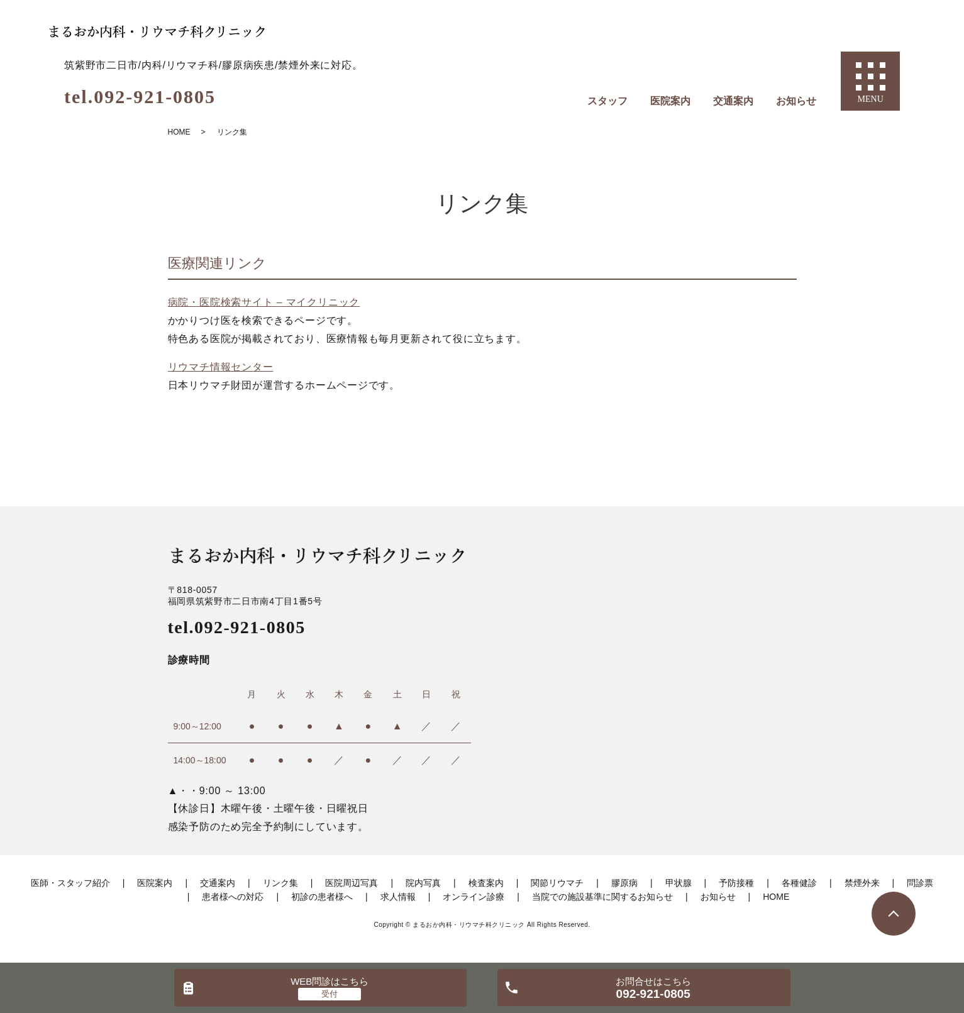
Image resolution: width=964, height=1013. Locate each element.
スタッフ (607, 101)
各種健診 (799, 883)
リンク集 (280, 883)
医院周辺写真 (351, 883)
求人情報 (398, 897)
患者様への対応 (232, 897)
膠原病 (624, 883)
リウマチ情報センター (221, 367)
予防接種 (736, 883)
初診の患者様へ (322, 897)
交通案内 (733, 101)
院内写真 (423, 883)
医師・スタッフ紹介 (70, 883)
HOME (179, 132)
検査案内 (486, 883)
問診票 (920, 883)
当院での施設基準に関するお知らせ (602, 897)
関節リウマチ (557, 883)
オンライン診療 (473, 897)
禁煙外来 (862, 883)
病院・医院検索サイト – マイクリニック (264, 302)
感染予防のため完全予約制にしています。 (268, 826)
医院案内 (670, 101)
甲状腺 (678, 883)
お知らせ (796, 101)
